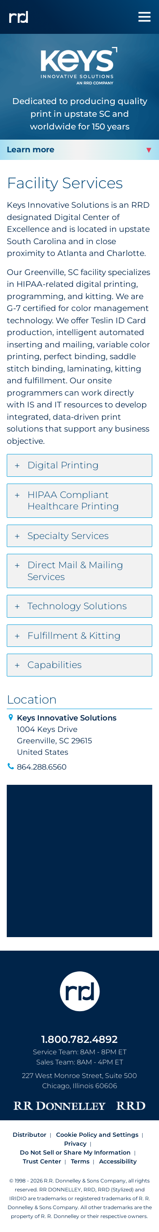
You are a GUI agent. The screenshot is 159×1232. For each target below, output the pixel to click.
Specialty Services (68, 536)
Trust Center (42, 1161)
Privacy (75, 1143)
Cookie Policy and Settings (97, 1134)
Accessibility (118, 1161)
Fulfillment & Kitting (74, 635)
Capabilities (54, 665)
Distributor (29, 1134)
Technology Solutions (77, 606)
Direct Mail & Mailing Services (75, 571)
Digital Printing (63, 465)
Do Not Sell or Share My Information (75, 1152)
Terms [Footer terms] (80, 1161)
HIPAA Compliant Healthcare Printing (73, 500)
